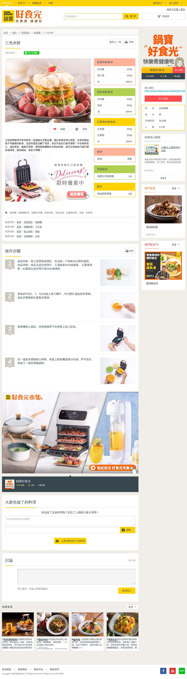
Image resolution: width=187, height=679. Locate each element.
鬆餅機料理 (23, 212)
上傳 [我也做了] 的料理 (70, 540)
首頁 (6, 32)
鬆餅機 (37, 32)
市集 (50, 3)
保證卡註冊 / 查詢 (176, 9)
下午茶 (38, 227)
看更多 (163, 178)
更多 (132, 607)
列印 (129, 42)
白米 (37, 236)
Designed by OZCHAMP (53, 674)
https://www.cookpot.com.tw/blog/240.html (165, 91)
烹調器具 (25, 32)
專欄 (37, 3)
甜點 (37, 231)
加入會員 (173, 3)
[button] (59, 129)
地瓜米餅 (59, 212)
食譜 (6, 3)
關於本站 (38, 669)
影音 (22, 3)
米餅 (81, 212)
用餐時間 (28, 227)
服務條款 (22, 669)
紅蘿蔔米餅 (71, 212)
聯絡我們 (54, 669)
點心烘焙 (28, 231)
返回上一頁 (115, 42)
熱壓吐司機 (36, 212)
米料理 (89, 212)
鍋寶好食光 (157, 70)
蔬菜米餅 (49, 212)
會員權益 (6, 669)
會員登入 (157, 3)
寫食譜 (163, 16)
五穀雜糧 (28, 236)
